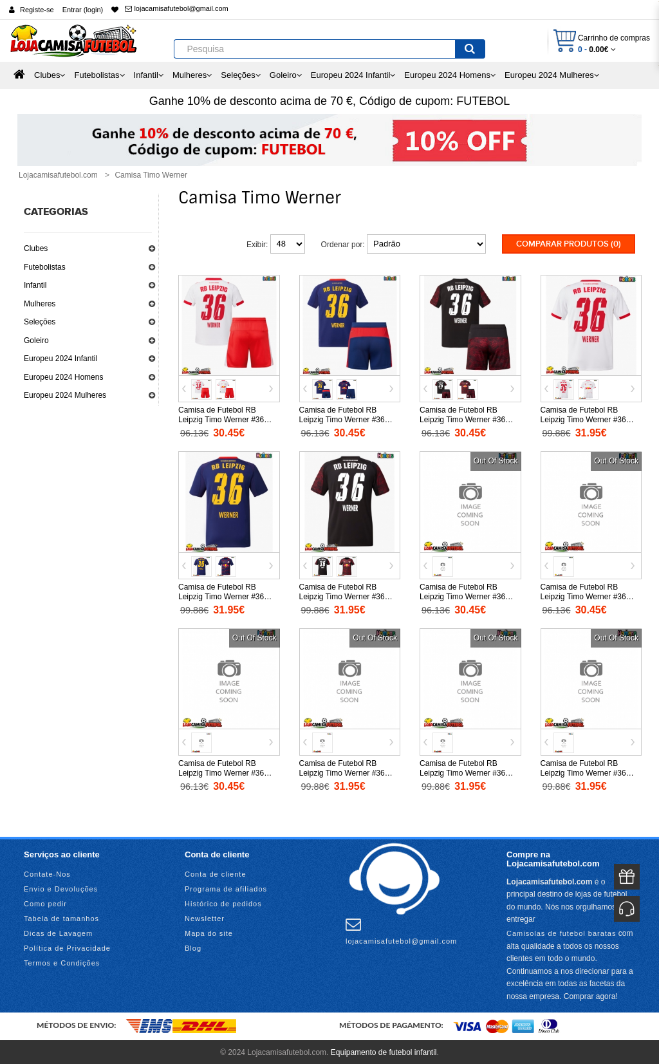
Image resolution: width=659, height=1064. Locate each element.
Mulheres (39, 303)
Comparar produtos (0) (568, 244)
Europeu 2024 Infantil (60, 358)
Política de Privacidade (67, 947)
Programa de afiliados (226, 887)
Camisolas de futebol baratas (561, 931)
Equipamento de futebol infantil (384, 1050)
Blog (193, 947)
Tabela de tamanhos (61, 917)
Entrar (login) (83, 10)
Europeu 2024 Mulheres (65, 395)
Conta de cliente (215, 873)
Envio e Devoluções (61, 887)
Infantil (35, 285)
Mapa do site (209, 932)
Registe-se (37, 10)
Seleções (39, 321)
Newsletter (205, 917)
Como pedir (45, 902)
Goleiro (36, 340)
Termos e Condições (62, 962)
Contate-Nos (47, 873)
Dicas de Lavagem (58, 932)
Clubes (36, 248)
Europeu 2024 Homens (63, 377)
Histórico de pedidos (223, 902)
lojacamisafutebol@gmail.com (176, 8)
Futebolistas (45, 267)
